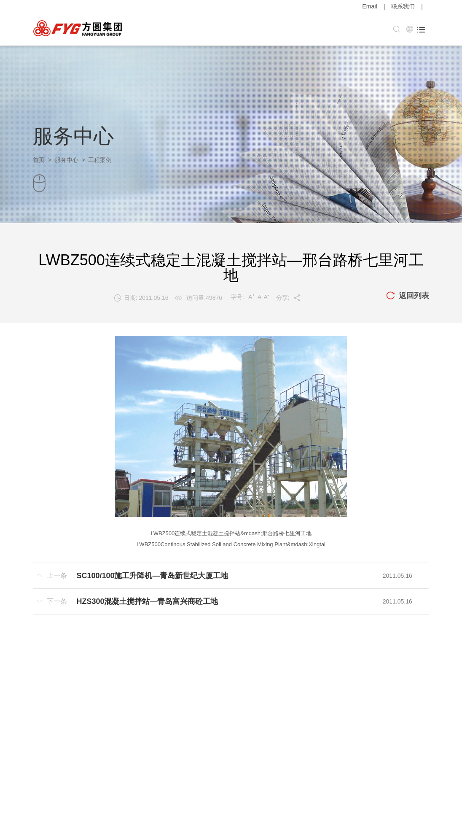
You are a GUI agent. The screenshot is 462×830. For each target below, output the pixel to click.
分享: (288, 296)
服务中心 (66, 158)
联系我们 (403, 6)
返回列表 (407, 295)
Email (370, 6)
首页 (39, 158)
